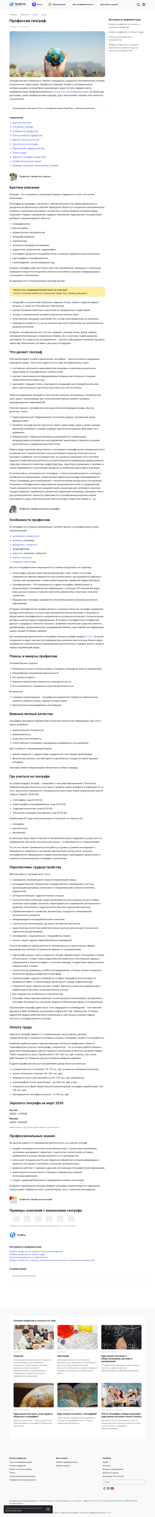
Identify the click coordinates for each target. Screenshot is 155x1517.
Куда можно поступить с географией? (77, 1414)
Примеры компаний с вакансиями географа (35, 165)
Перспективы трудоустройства (28, 148)
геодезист (17, 561)
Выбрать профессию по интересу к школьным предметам (36, 1251)
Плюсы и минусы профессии (27, 135)
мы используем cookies (13, 1510)
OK (48, 1509)
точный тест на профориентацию (70, 91)
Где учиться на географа (25, 144)
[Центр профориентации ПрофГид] (17, 4)
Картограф (62, 1356)
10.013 (89, 636)
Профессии (24, 15)
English (105, 1462)
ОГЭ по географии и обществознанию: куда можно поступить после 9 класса (121, 1415)
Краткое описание (21, 122)
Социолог (19, 1356)
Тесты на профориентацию (21, 1462)
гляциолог (31, 544)
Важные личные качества (25, 139)
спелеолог (26, 557)
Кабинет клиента (63, 1466)
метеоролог (18, 536)
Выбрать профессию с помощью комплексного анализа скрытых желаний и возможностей (123, 48)
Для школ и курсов (110, 1473)
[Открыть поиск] (138, 4)
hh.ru (57, 1127)
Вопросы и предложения (113, 1469)
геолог (16, 557)
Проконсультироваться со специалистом (29, 1257)
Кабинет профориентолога (67, 1462)
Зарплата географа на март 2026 (29, 157)
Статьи (12, 1473)
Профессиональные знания (26, 161)
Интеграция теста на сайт (113, 1476)
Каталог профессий (18, 1466)
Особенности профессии (25, 131)
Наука (35, 15)
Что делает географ (22, 127)
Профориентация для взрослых (23, 1480)
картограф (30, 561)
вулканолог (18, 544)
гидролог (17, 553)
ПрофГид (13, 15)
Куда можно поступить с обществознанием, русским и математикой (116, 1359)
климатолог (32, 536)
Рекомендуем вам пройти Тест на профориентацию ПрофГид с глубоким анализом (53, 108)
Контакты (107, 1466)
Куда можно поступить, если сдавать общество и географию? (33, 1415)
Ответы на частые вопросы (21, 1469)
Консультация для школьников (22, 1476)
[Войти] (144, 4)
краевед (17, 540)
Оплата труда (19, 152)
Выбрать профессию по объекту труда (126, 32)
